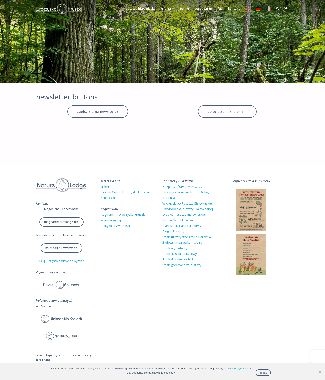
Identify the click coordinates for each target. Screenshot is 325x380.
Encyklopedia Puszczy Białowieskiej (187, 209)
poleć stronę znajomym (227, 111)
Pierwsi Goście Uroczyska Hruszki (125, 192)
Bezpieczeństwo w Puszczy (182, 186)
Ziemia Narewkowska (177, 220)
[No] (320, 372)
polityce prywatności (239, 368)
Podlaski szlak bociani (177, 259)
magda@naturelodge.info (61, 222)
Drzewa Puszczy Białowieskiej (184, 214)
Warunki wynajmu (113, 220)
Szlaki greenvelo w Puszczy (181, 265)
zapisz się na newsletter (97, 111)
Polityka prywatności (115, 226)
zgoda (263, 372)
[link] (277, 9)
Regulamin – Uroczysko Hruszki (123, 214)
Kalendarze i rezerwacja (61, 248)
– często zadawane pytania (61, 261)
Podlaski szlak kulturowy (179, 254)
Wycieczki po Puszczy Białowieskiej (187, 203)
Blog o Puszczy (173, 231)
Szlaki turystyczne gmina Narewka (186, 237)
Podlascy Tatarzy (174, 248)
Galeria (105, 186)
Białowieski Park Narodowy (181, 226)
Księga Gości (110, 198)
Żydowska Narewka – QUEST (183, 242)
